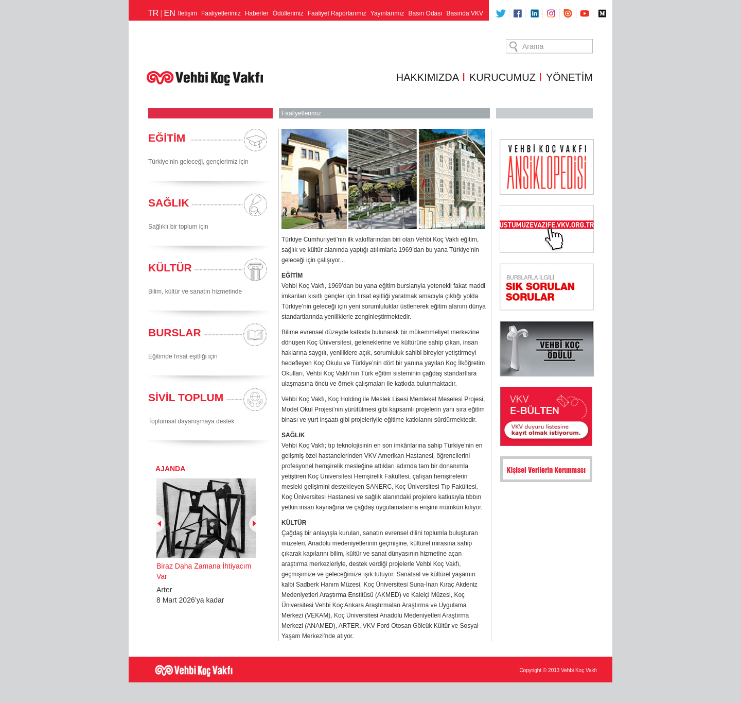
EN (169, 13)
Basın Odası (426, 13)
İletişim (187, 13)
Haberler (257, 13)
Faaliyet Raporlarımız (337, 13)
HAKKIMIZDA (427, 77)
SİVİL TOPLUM (185, 397)
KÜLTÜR (170, 267)
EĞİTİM (166, 138)
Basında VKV (465, 13)
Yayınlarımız (387, 13)
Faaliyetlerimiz (221, 13)
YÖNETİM (569, 77)
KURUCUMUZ (502, 77)
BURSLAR (174, 332)
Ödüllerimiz (288, 13)
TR (153, 13)
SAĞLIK (168, 203)
